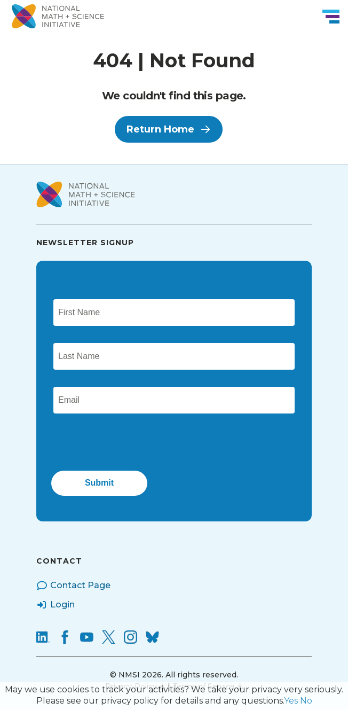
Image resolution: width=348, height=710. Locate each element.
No (306, 701)
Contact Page (73, 585)
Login (55, 604)
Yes (291, 701)
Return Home (168, 129)
